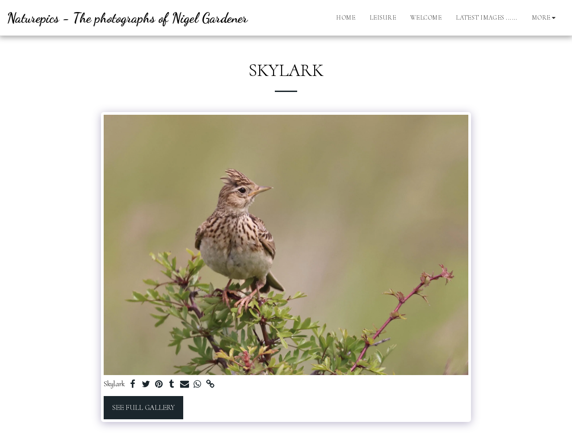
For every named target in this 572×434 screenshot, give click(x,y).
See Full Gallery (143, 407)
